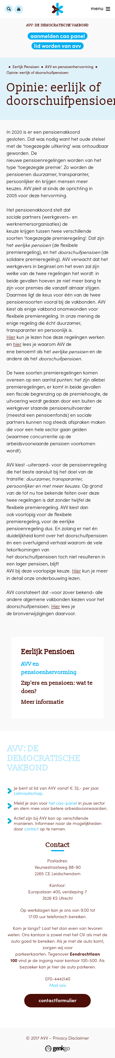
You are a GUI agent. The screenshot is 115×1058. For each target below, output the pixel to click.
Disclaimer (78, 1038)
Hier (10, 337)
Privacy (60, 1038)
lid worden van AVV (57, 45)
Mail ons (57, 985)
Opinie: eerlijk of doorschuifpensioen (37, 72)
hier (17, 344)
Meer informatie (42, 702)
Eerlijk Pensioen (26, 66)
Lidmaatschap (28, 793)
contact (31, 829)
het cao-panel (63, 803)
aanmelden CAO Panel (57, 36)
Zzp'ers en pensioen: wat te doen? (57, 687)
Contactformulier (57, 1000)
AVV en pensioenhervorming (69, 66)
